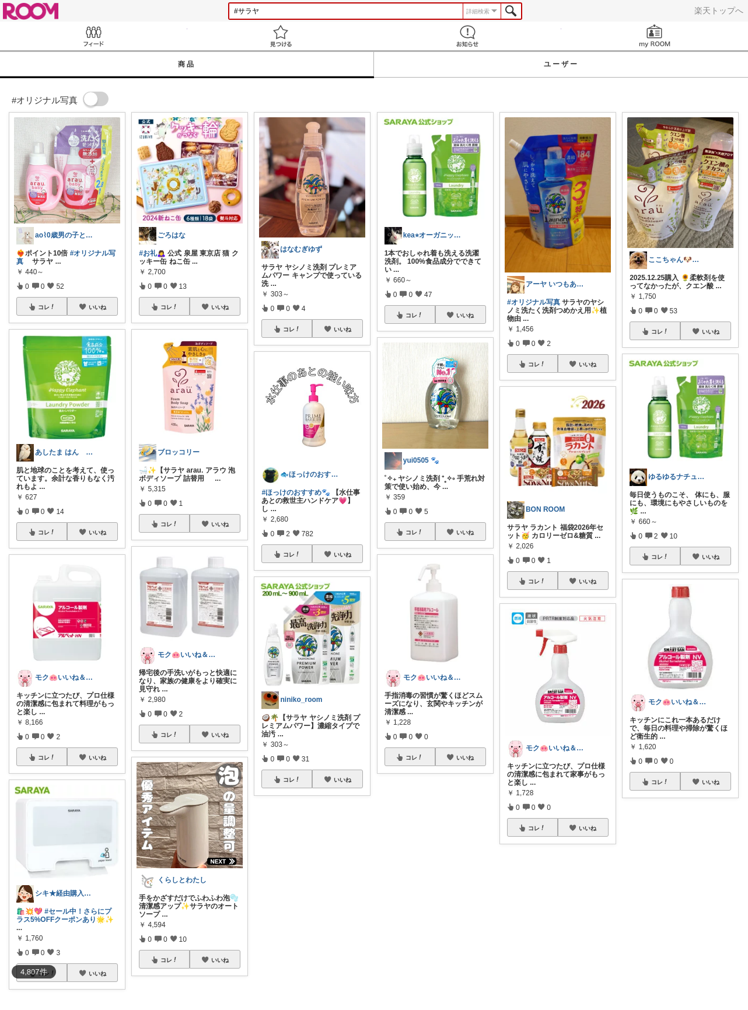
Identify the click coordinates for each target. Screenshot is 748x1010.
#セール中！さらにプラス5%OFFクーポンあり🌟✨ (65, 915)
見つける (281, 36)
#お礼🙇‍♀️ (152, 253)
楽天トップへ (718, 10)
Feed (93, 36)
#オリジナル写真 (533, 302)
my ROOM (655, 36)
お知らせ (467, 36)
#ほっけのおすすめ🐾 (295, 492)
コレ (46, 307)
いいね (97, 307)
